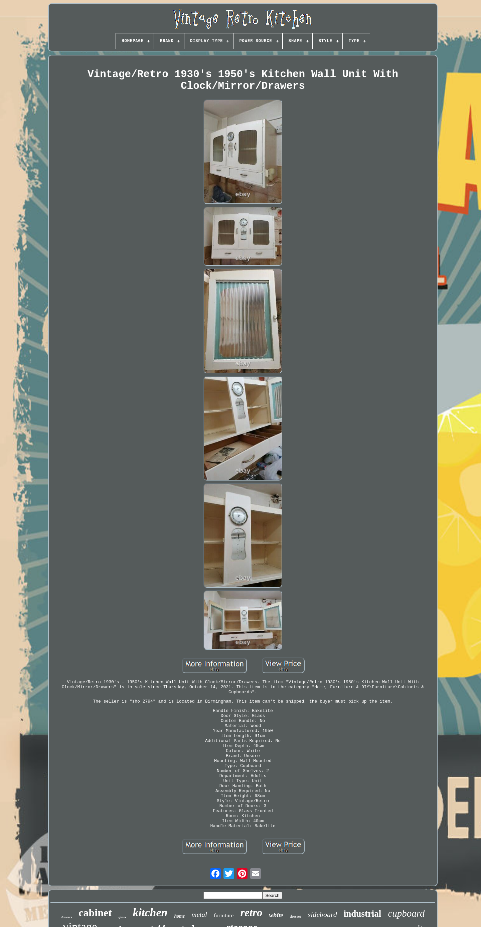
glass (122, 917)
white (276, 915)
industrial (362, 914)
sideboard (322, 914)
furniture (223, 915)
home (179, 916)
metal (199, 915)
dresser (295, 916)
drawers (66, 917)
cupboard (406, 913)
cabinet (95, 913)
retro (251, 913)
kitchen (150, 912)
